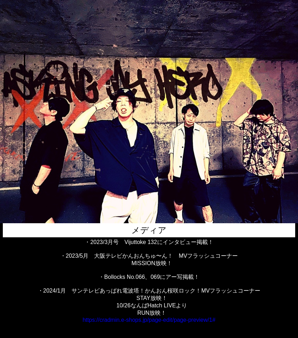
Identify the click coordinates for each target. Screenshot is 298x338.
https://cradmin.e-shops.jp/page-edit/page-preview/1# (148, 320)
